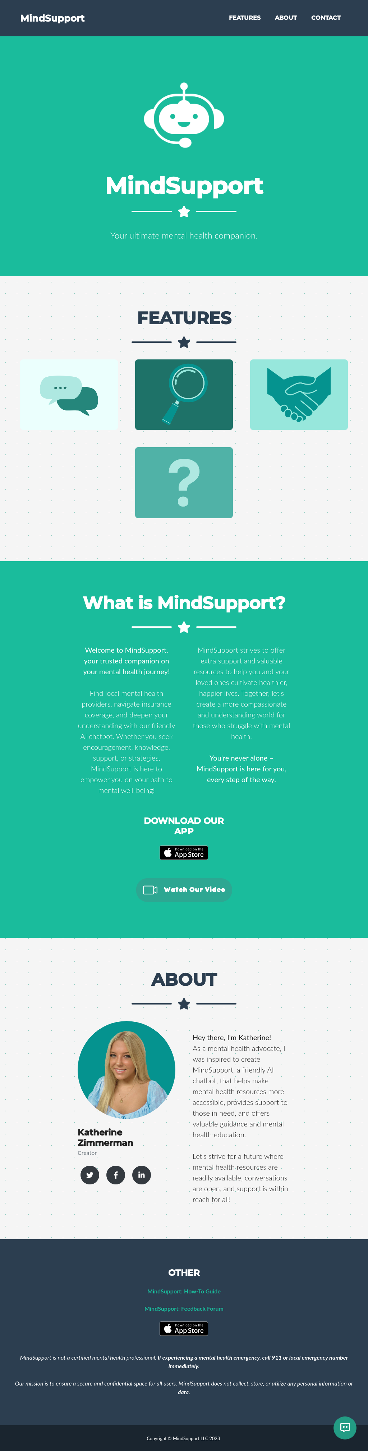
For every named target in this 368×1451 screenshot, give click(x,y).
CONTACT (326, 18)
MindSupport (54, 19)
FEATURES (245, 18)
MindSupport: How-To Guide (184, 1291)
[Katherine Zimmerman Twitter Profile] (89, 1175)
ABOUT (286, 18)
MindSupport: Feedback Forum (184, 1308)
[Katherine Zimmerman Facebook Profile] (115, 1175)
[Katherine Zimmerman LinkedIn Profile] (141, 1175)
